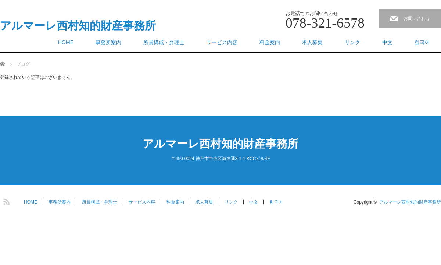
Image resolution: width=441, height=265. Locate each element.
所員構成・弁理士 (163, 42)
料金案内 (269, 42)
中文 (387, 42)
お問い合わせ (417, 18)
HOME (66, 42)
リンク (352, 42)
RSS (5, 200)
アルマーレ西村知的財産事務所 (78, 25)
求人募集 (312, 42)
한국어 (422, 42)
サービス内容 (222, 42)
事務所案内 (108, 42)
